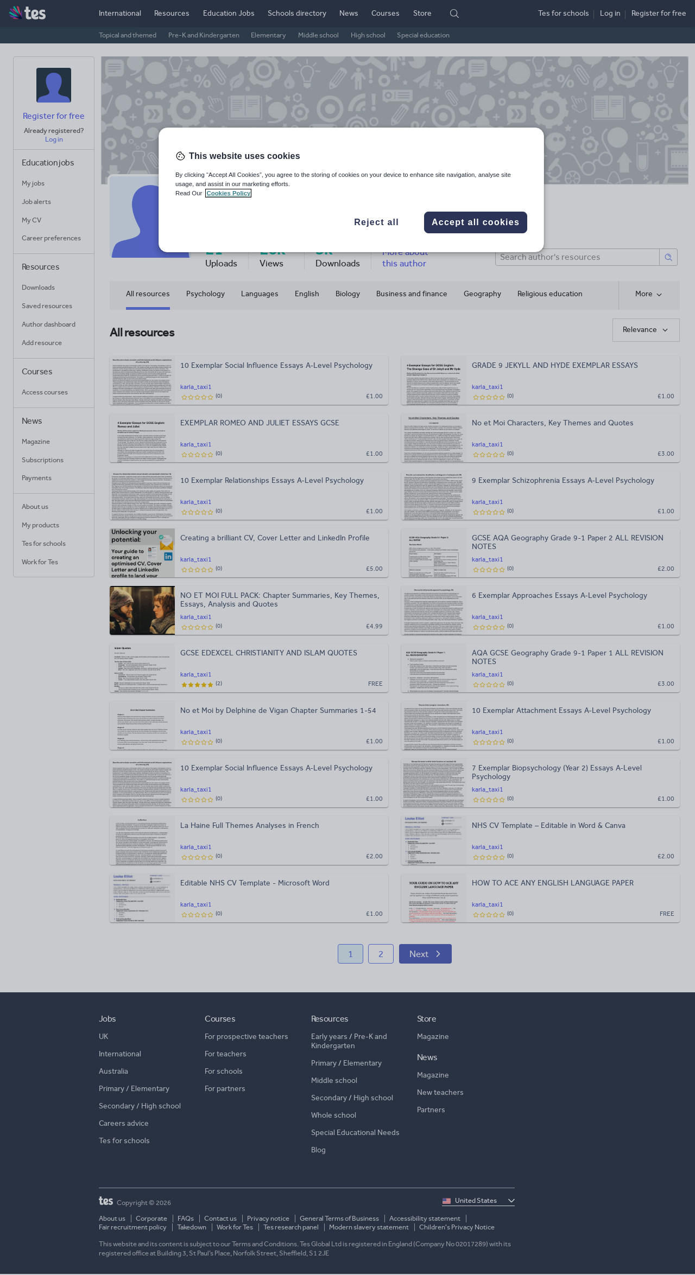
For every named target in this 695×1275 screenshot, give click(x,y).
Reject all (376, 222)
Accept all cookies (476, 222)
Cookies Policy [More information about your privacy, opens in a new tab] (228, 193)
